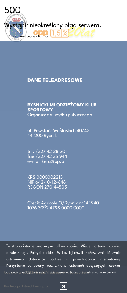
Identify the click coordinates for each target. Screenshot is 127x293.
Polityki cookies (42, 253)
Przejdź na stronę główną (28, 36)
